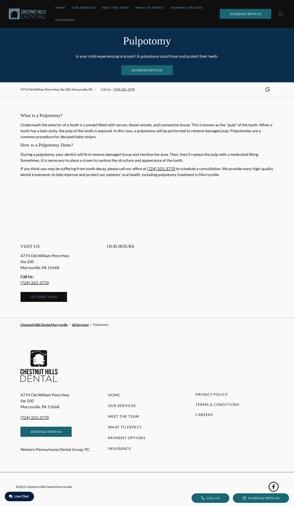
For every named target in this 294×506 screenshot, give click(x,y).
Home (60, 7)
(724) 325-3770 (124, 89)
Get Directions (44, 297)
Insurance (65, 20)
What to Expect (150, 7)
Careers (204, 414)
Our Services (84, 7)
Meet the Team (115, 7)
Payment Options (187, 7)
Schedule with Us (245, 14)
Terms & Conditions (217, 404)
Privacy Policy (212, 394)
